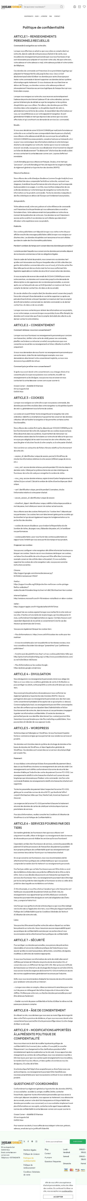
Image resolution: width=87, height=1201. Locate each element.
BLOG (37, 16)
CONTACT (57, 16)
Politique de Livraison (31, 1154)
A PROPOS (44, 16)
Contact (48, 1153)
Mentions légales (29, 1150)
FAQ (50, 16)
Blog (46, 1149)
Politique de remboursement (29, 1166)
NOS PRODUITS (28, 16)
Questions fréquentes (53, 1161)
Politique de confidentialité (29, 1159)
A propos (48, 1157)
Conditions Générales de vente (31, 1173)
